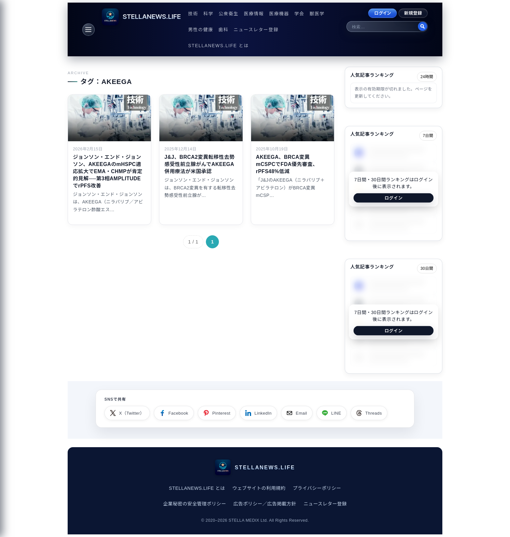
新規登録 (413, 13)
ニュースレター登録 (256, 29)
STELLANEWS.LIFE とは (218, 45)
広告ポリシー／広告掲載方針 (264, 503)
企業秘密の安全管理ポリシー (194, 503)
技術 (193, 13)
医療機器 (279, 13)
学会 (299, 13)
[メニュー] (88, 29)
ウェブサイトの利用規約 (259, 488)
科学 (208, 13)
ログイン (382, 13)
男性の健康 (200, 29)
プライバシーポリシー (317, 488)
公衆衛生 (229, 13)
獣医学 (317, 13)
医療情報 (254, 13)
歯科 (224, 29)
